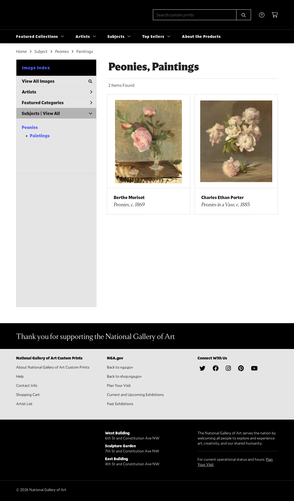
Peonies (30, 127)
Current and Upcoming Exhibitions (135, 394)
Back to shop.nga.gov (124, 376)
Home (21, 51)
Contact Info (26, 385)
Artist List (24, 403)
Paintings (40, 135)
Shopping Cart (28, 394)
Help (20, 376)
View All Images (57, 81)
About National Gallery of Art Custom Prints (52, 367)
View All (51, 113)
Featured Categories (57, 102)
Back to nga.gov (120, 367)
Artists (57, 92)
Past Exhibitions (120, 403)
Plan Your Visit (119, 385)
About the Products (201, 36)
